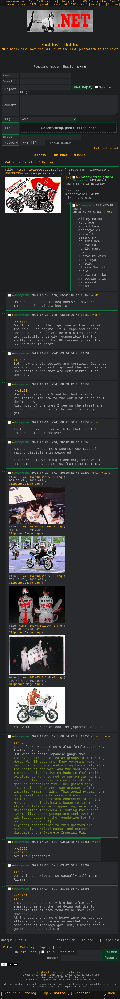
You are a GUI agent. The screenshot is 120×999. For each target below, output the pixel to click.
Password (66, 952)
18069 (85, 295)
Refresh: (87, 993)
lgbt (64, 4)
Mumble (80, 155)
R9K (73, 4)
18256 (85, 736)
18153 (85, 422)
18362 (85, 888)
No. (93, 183)
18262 (85, 865)
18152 (85, 384)
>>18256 (95, 473)
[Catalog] (27, 947)
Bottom (48, 163)
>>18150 (107, 212)
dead (82, 4)
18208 (85, 473)
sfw (33, 1)
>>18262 (95, 422)
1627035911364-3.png (46, 626)
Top (45, 993)
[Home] (59, 947)
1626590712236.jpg (45, 170)
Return (11, 163)
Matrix (40, 155)
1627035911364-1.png (46, 526)
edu (114, 1)
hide (20, 170)
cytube (51, 1)
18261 (85, 842)
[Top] (42, 947)
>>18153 (21, 872)
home (7, 1)
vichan (57, 972)
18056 (97, 212)
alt (41, 1)
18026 (100, 183)
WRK (85, 1)
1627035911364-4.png (46, 677)
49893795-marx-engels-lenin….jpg (35, 174)
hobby (95, 1)
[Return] (81, 67)
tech (105, 1)
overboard (20, 1)
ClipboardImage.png (24, 484)
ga (7, 4)
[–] (68, 177)
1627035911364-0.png (46, 477)
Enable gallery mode (106, 148)
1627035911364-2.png (46, 576)
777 (34, 4)
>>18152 (95, 315)
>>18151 (95, 295)
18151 (85, 353)
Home (112, 993)
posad (44, 4)
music (24, 4)
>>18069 (21, 360)
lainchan (70, 972)
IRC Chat (60, 155)
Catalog (29, 163)
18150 (85, 315)
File (51, 952)
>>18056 (21, 322)
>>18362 (105, 736)
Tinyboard (43, 972)
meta (94, 4)
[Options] (113, 4)
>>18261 (105, 473)
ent (14, 4)
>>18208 (21, 743)
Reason (53, 958)
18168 (85, 442)
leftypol (68, 1)
